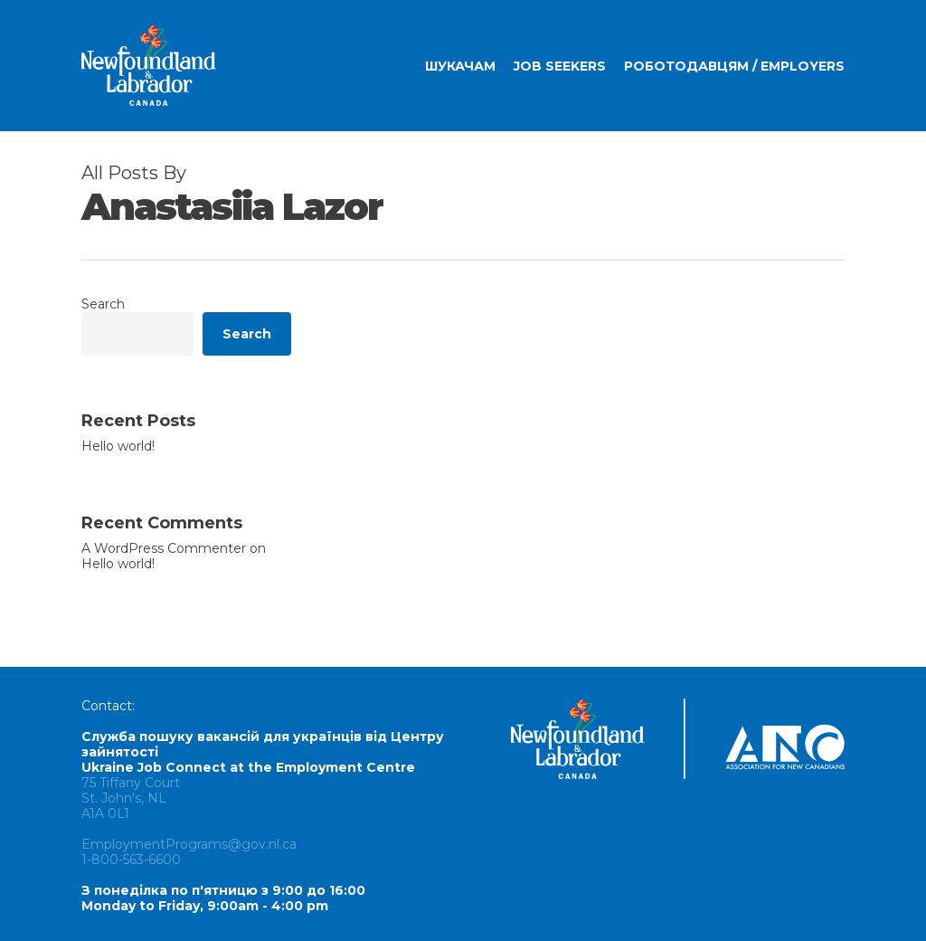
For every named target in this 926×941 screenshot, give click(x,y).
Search (103, 304)
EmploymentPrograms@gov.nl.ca (189, 844)
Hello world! (118, 446)
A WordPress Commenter (163, 548)
